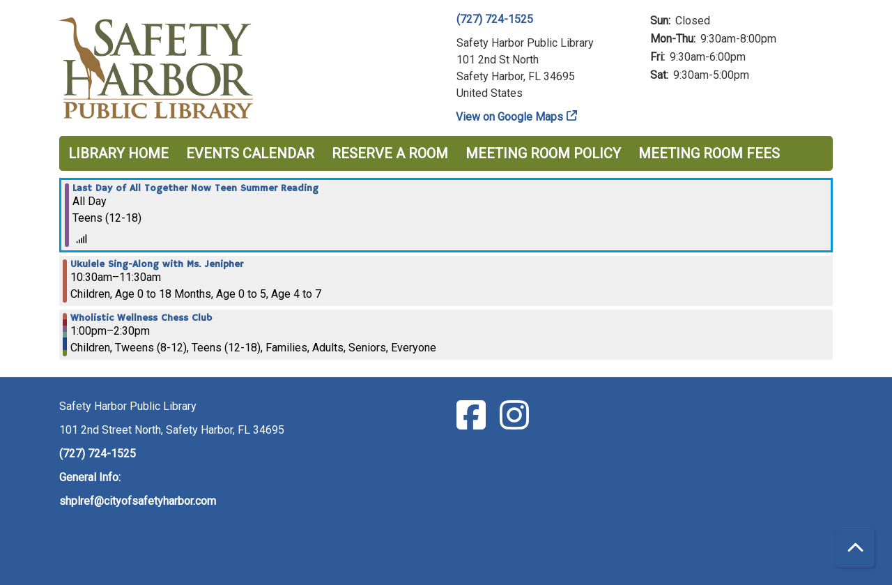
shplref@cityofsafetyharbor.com (137, 501)
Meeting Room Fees (709, 153)
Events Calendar (250, 153)
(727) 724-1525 (494, 19)
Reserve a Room (390, 153)
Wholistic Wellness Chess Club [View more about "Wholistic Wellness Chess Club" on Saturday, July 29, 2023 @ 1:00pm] (141, 318)
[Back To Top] (855, 548)
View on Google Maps (509, 116)
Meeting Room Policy (543, 153)
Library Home (118, 153)
